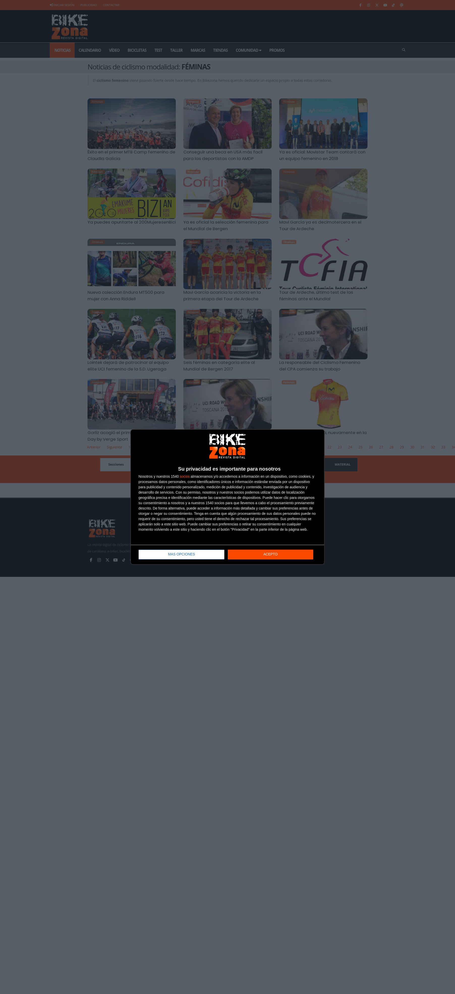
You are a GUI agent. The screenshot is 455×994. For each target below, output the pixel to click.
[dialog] (227, 497)
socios (185, 476)
